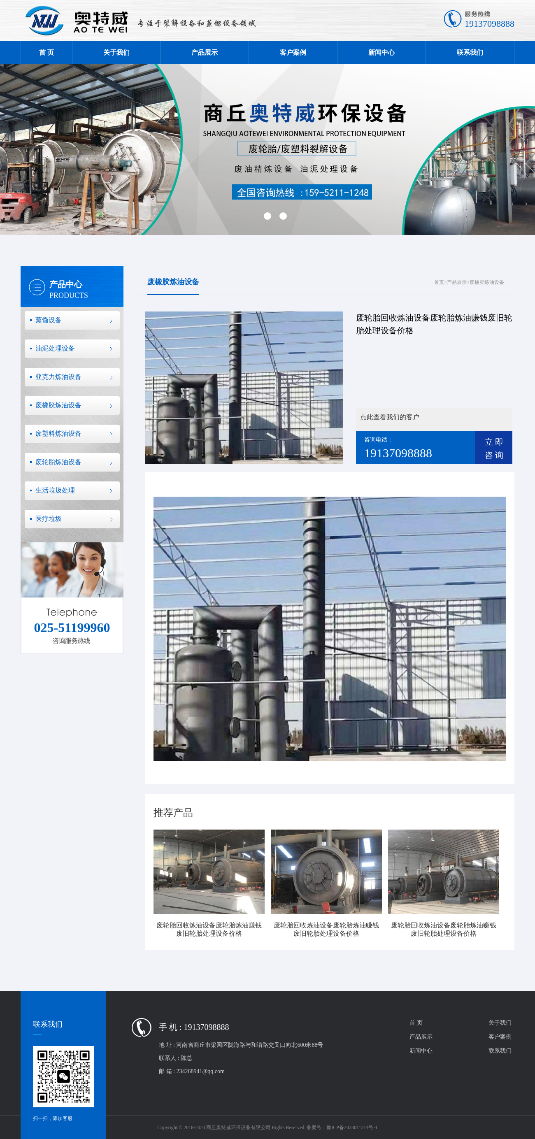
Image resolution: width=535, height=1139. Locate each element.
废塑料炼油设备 (58, 433)
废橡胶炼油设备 (58, 405)
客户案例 (293, 52)
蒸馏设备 (48, 319)
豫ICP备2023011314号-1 (351, 1127)
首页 (439, 282)
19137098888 (489, 24)
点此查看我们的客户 (389, 417)
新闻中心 (381, 52)
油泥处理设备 (55, 348)
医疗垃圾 (48, 518)
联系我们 (470, 52)
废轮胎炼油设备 (58, 461)
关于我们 (116, 52)
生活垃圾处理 (55, 490)
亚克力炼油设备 (58, 376)
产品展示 (204, 52)
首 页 (46, 52)
